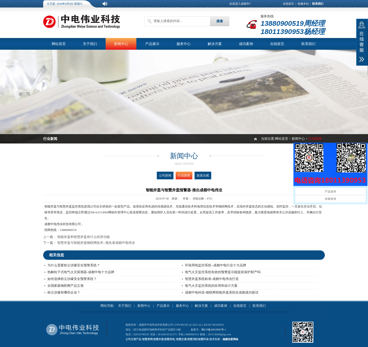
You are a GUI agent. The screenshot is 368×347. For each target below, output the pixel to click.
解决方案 (215, 44)
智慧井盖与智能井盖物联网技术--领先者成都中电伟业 (96, 243)
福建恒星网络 (215, 336)
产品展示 (152, 44)
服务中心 (183, 44)
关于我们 (90, 44)
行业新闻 (184, 175)
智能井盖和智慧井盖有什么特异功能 (83, 237)
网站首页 (59, 44)
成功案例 (246, 44)
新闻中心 (121, 44)
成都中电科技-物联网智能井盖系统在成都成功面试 (221, 292)
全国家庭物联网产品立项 (65, 285)
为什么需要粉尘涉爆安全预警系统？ (73, 265)
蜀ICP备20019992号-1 (206, 330)
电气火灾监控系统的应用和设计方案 (211, 285)
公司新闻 (173, 175)
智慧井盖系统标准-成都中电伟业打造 (212, 279)
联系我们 (308, 44)
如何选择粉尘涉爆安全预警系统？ (72, 279)
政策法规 (194, 175)
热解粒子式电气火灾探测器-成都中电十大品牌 (80, 272)
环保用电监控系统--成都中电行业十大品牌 (215, 265)
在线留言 (288, 3)
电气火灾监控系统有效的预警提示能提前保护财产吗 (223, 272)
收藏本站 (303, 3)
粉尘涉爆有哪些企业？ (63, 292)
